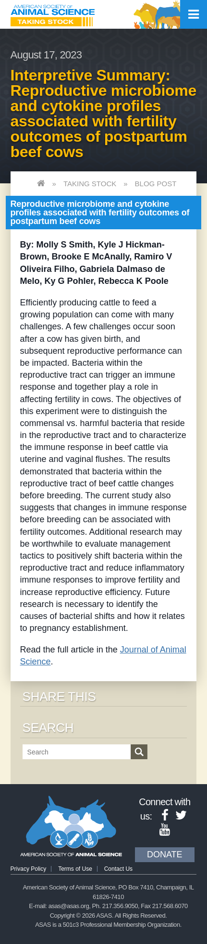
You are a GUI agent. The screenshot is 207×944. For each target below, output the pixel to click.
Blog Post (156, 184)
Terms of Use (75, 868)
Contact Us (118, 868)
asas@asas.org (69, 906)
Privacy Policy (29, 868)
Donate (165, 854)
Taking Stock (89, 184)
